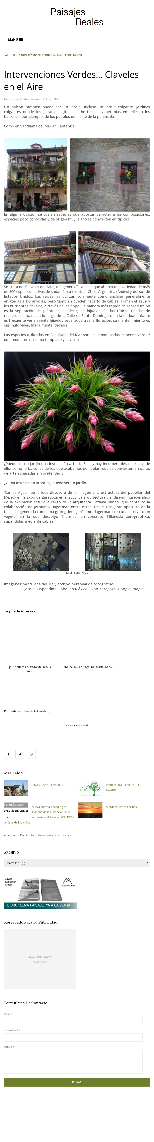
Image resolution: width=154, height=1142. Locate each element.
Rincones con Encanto (68, 55)
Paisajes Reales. (66, 1135)
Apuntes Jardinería (19, 55)
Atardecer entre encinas (121, 762)
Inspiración (42, 55)
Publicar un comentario (77, 680)
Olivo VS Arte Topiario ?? (47, 740)
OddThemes (129, 1135)
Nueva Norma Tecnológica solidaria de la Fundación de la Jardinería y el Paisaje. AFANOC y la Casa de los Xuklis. (39, 770)
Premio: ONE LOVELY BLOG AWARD (124, 743)
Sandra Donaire (29, 99)
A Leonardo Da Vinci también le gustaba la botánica (37, 791)
